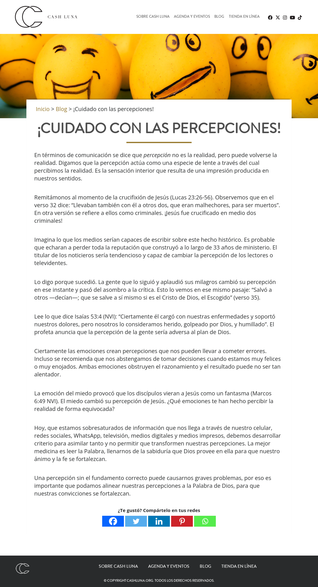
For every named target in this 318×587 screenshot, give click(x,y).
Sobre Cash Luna (153, 17)
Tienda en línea (244, 17)
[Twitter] (136, 521)
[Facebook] (113, 521)
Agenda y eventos (192, 17)
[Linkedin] (159, 521)
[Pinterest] (182, 521)
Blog (219, 17)
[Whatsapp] (205, 521)
